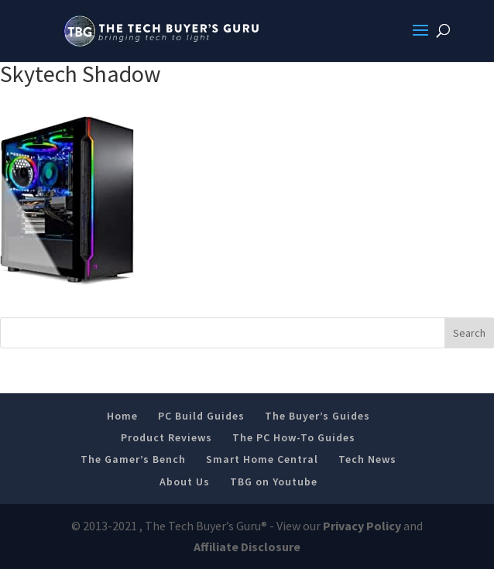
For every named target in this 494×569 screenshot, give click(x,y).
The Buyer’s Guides (317, 416)
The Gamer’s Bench (133, 459)
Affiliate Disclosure (247, 546)
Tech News (367, 459)
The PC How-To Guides (293, 437)
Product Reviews (166, 437)
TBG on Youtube (273, 481)
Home (122, 416)
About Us (185, 481)
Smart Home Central (262, 459)
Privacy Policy (362, 525)
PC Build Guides (201, 416)
